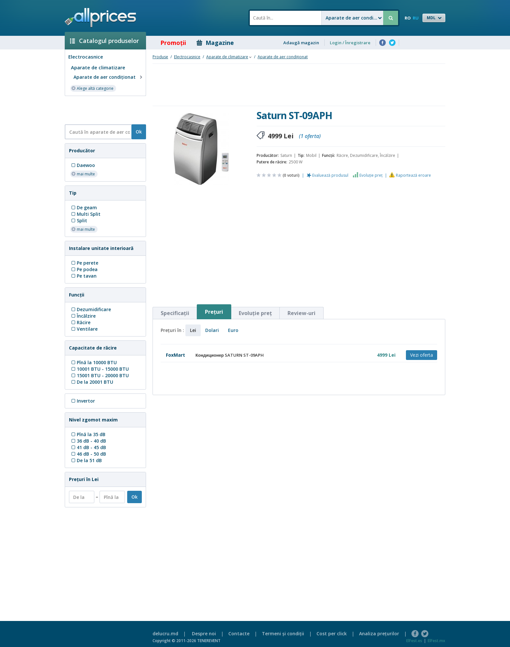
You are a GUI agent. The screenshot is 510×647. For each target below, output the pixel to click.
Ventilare (84, 329)
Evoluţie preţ (370, 175)
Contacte (238, 633)
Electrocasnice (85, 56)
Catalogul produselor (104, 41)
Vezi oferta (421, 355)
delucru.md (165, 633)
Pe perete (84, 263)
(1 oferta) (310, 136)
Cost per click (331, 633)
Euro (233, 330)
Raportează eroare (413, 175)
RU (416, 18)
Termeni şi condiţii (283, 633)
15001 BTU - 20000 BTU (99, 375)
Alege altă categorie (92, 88)
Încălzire (83, 316)
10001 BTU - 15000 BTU (99, 369)
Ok (139, 132)
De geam (83, 207)
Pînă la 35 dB (87, 434)
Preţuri (214, 311)
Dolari (212, 330)
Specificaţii (175, 313)
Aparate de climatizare (98, 67)
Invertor (82, 401)
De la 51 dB (86, 460)
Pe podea (84, 269)
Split (78, 220)
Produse (160, 57)
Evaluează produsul (330, 175)
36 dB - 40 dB (88, 441)
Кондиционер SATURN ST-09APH (229, 355)
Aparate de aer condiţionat (109, 77)
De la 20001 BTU (91, 382)
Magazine (215, 43)
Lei (193, 330)
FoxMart (175, 355)
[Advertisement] (103, 109)
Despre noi (204, 633)
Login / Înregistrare (350, 43)
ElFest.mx (436, 640)
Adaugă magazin (301, 43)
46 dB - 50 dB (88, 454)
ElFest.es (414, 640)
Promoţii (168, 43)
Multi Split (85, 214)
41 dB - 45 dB (88, 447)
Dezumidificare (90, 309)
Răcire (80, 322)
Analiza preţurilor (379, 633)
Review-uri (301, 313)
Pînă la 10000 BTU (93, 362)
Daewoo (82, 165)
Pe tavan (83, 276)
